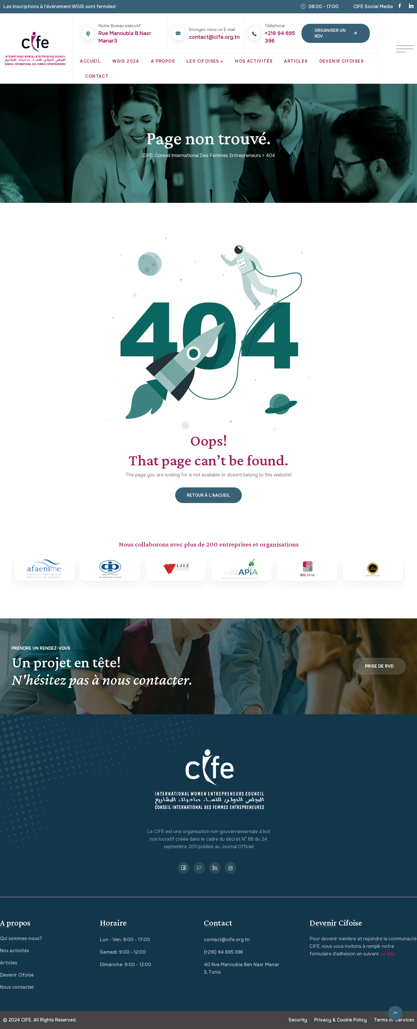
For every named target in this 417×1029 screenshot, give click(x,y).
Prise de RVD (379, 666)
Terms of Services (394, 1020)
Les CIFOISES (202, 61)
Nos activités (14, 951)
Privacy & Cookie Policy (340, 1020)
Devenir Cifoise (17, 975)
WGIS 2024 (125, 61)
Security (297, 1020)
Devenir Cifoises (341, 61)
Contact (97, 76)
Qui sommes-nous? (21, 938)
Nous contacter (17, 987)
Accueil (90, 61)
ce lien (387, 954)
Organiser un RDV (335, 33)
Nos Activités (253, 61)
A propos (163, 61)
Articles (296, 61)
